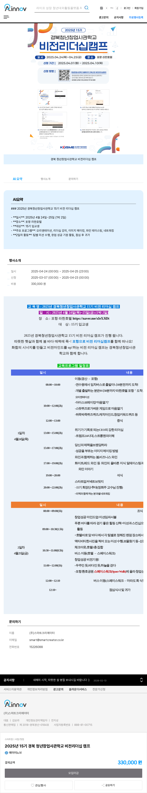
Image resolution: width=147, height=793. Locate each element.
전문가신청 (98, 689)
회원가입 (139, 8)
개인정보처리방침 (37, 689)
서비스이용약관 (13, 689)
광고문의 (103, 17)
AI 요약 (17, 179)
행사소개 (45, 179)
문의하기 (73, 179)
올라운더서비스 (78, 689)
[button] (141, 678)
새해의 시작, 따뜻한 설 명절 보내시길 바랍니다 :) (61, 680)
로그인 (127, 8)
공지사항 (119, 17)
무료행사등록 (136, 17)
